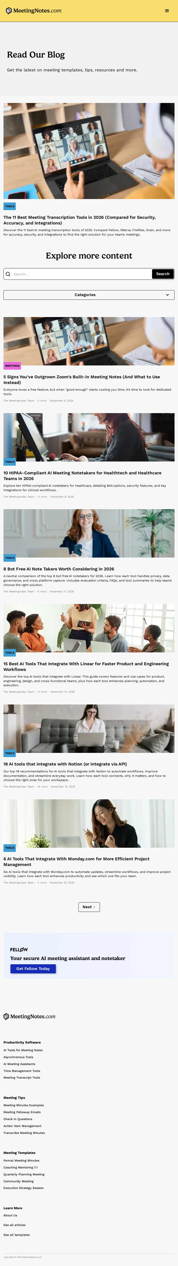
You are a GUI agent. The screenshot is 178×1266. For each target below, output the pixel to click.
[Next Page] (89, 907)
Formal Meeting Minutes (21, 1160)
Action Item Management (22, 1126)
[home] (32, 11)
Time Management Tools (21, 1071)
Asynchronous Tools (18, 1057)
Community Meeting (18, 1181)
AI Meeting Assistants (19, 1064)
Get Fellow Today (33, 968)
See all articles (14, 1225)
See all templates (16, 1235)
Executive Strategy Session (23, 1188)
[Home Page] (29, 1016)
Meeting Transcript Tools (21, 1077)
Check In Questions (17, 1119)
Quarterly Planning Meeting (23, 1174)
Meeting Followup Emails (22, 1112)
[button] (167, 10)
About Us (10, 1215)
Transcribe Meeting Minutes (24, 1133)
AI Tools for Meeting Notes (23, 1050)
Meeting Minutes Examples (23, 1105)
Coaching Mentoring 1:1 (20, 1167)
